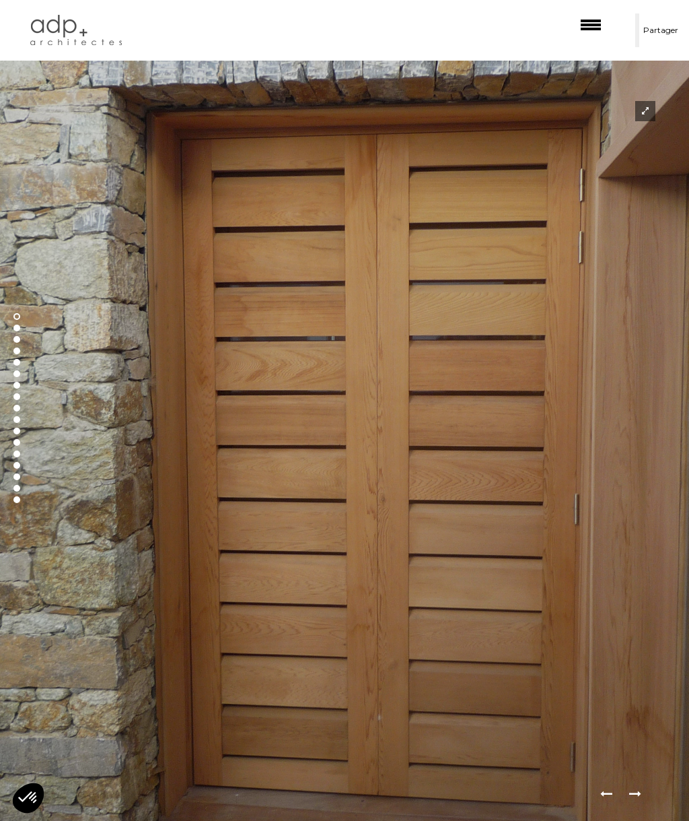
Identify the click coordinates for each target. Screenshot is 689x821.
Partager (660, 30)
